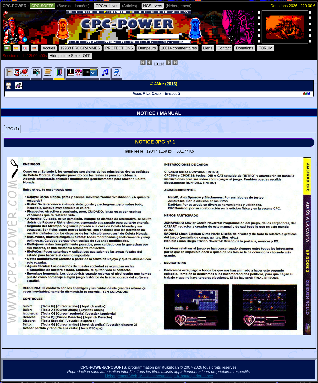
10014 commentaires (179, 48)
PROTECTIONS (119, 48)
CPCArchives (107, 6)
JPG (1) (12, 129)
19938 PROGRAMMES (80, 48)
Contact (224, 48)
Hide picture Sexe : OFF (70, 56)
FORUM (265, 48)
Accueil (49, 48)
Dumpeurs (147, 48)
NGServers (152, 6)
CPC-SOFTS (42, 6)
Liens (207, 48)
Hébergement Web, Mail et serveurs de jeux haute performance (159, 376)
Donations (244, 48)
